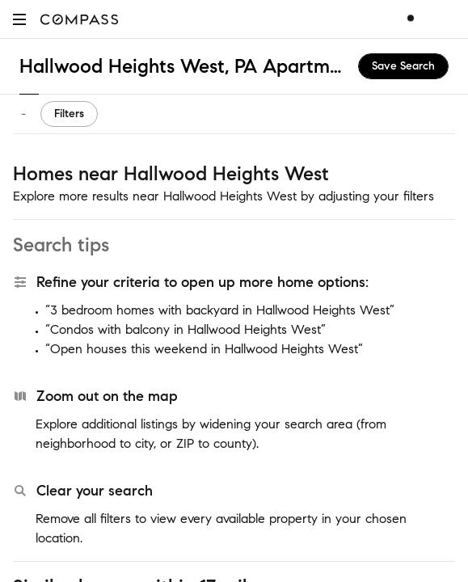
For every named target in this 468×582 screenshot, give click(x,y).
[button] (19, 19)
